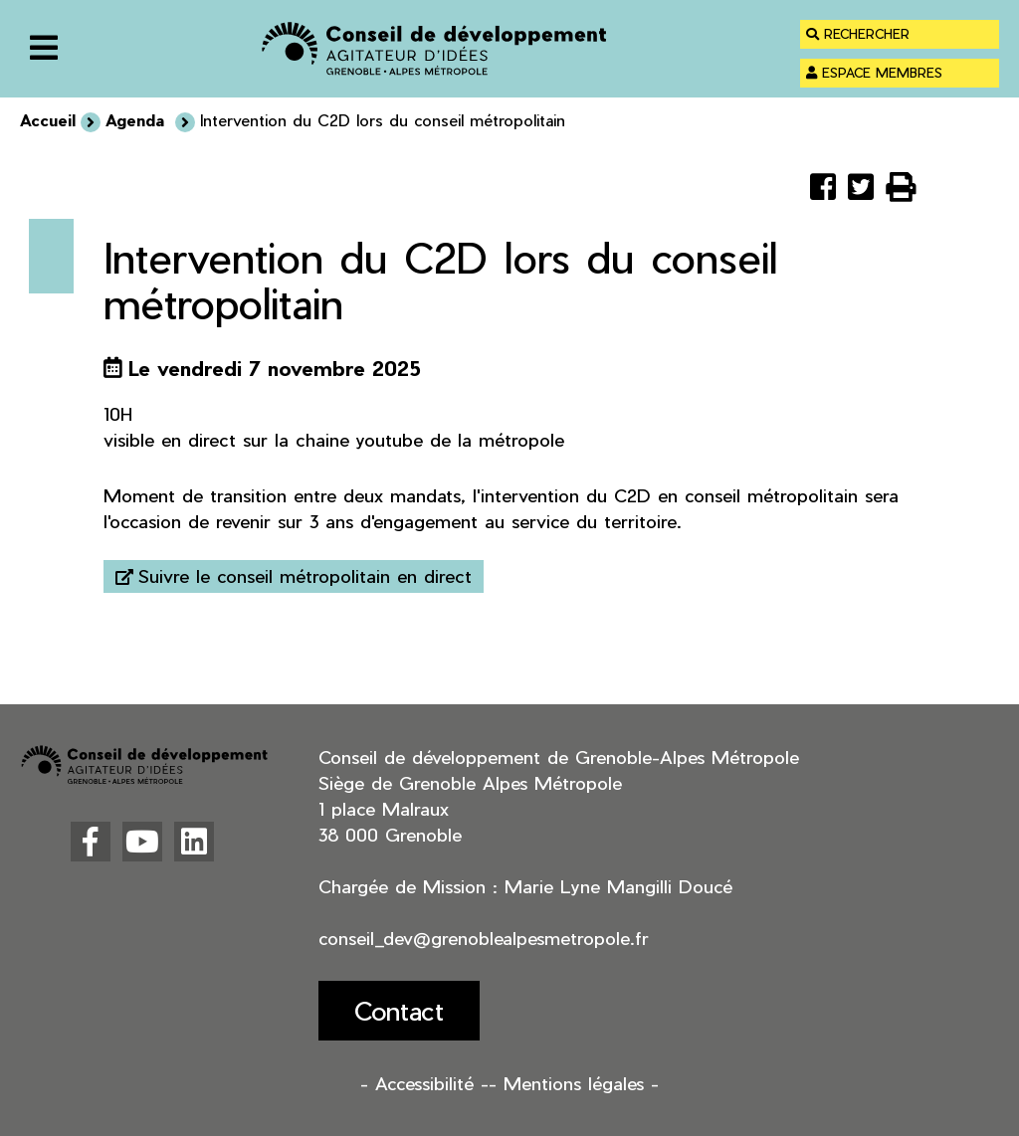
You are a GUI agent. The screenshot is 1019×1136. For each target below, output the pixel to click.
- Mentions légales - (574, 1082)
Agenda (137, 119)
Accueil (48, 119)
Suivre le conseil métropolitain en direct (305, 575)
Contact (399, 1010)
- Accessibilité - (424, 1082)
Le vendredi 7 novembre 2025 (274, 368)
